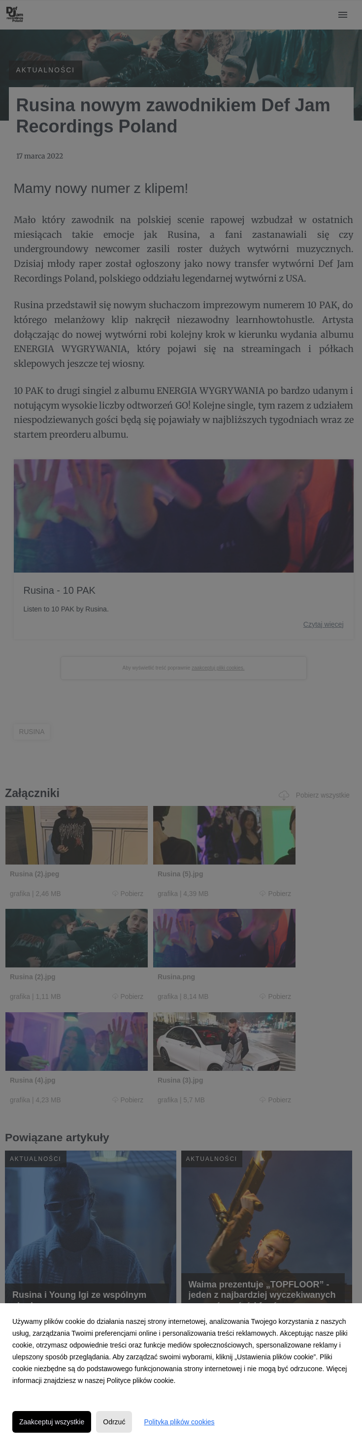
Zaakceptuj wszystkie (51, 1422)
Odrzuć (114, 1422)
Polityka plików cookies (179, 1422)
